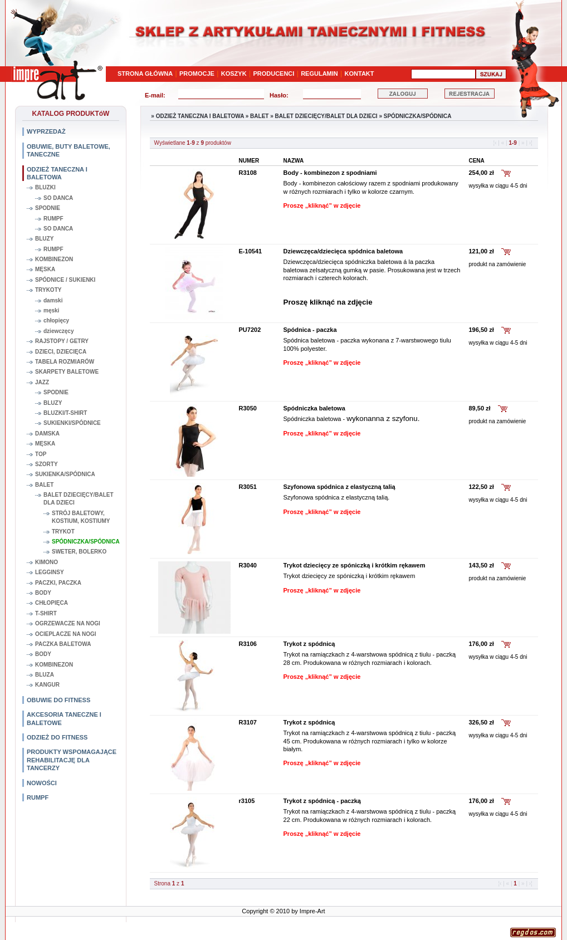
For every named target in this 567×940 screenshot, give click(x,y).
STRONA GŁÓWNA (145, 73)
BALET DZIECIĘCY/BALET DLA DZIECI (78, 499)
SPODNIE (47, 208)
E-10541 (250, 251)
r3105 (247, 800)
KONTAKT (359, 73)
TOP (40, 454)
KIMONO (46, 562)
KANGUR (47, 685)
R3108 (248, 172)
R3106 (248, 643)
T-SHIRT (46, 613)
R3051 (248, 486)
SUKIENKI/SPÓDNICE (72, 423)
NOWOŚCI (42, 783)
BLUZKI (45, 187)
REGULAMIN (319, 73)
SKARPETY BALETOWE (67, 372)
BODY (43, 593)
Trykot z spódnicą (309, 643)
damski (52, 300)
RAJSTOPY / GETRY (62, 341)
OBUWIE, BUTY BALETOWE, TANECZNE (68, 150)
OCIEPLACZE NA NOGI (65, 634)
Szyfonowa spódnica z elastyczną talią (339, 486)
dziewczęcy (58, 331)
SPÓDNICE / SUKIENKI (65, 280)
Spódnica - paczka (310, 329)
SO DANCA (58, 198)
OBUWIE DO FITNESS (58, 700)
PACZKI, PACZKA (58, 583)
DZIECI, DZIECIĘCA (60, 352)
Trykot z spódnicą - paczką (322, 800)
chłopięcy (56, 320)
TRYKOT (63, 531)
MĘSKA (45, 269)
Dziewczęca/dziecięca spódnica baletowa (343, 251)
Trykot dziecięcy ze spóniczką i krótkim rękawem (355, 565)
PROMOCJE (196, 73)
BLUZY (44, 239)
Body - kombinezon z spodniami (330, 172)
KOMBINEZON (54, 259)
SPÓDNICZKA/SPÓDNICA (85, 541)
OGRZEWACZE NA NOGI (67, 623)
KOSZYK (234, 73)
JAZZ (42, 382)
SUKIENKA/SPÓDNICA (65, 474)
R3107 (248, 722)
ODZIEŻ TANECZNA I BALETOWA (57, 173)
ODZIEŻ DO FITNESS (57, 737)
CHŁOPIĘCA (51, 603)
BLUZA (44, 675)
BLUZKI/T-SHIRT (65, 413)
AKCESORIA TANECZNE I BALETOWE (64, 718)
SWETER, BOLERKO (79, 552)
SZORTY (46, 464)
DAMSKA (47, 433)
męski (51, 310)
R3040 (248, 565)
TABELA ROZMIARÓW (64, 362)
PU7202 (250, 329)
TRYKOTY (48, 290)
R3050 (248, 408)
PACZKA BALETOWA (63, 644)
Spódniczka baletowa (314, 408)
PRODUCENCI (273, 73)
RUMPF (53, 219)
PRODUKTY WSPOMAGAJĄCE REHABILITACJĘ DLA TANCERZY (71, 759)
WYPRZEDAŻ (46, 131)
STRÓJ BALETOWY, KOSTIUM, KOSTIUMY (81, 517)
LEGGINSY (49, 572)
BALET (44, 485)
